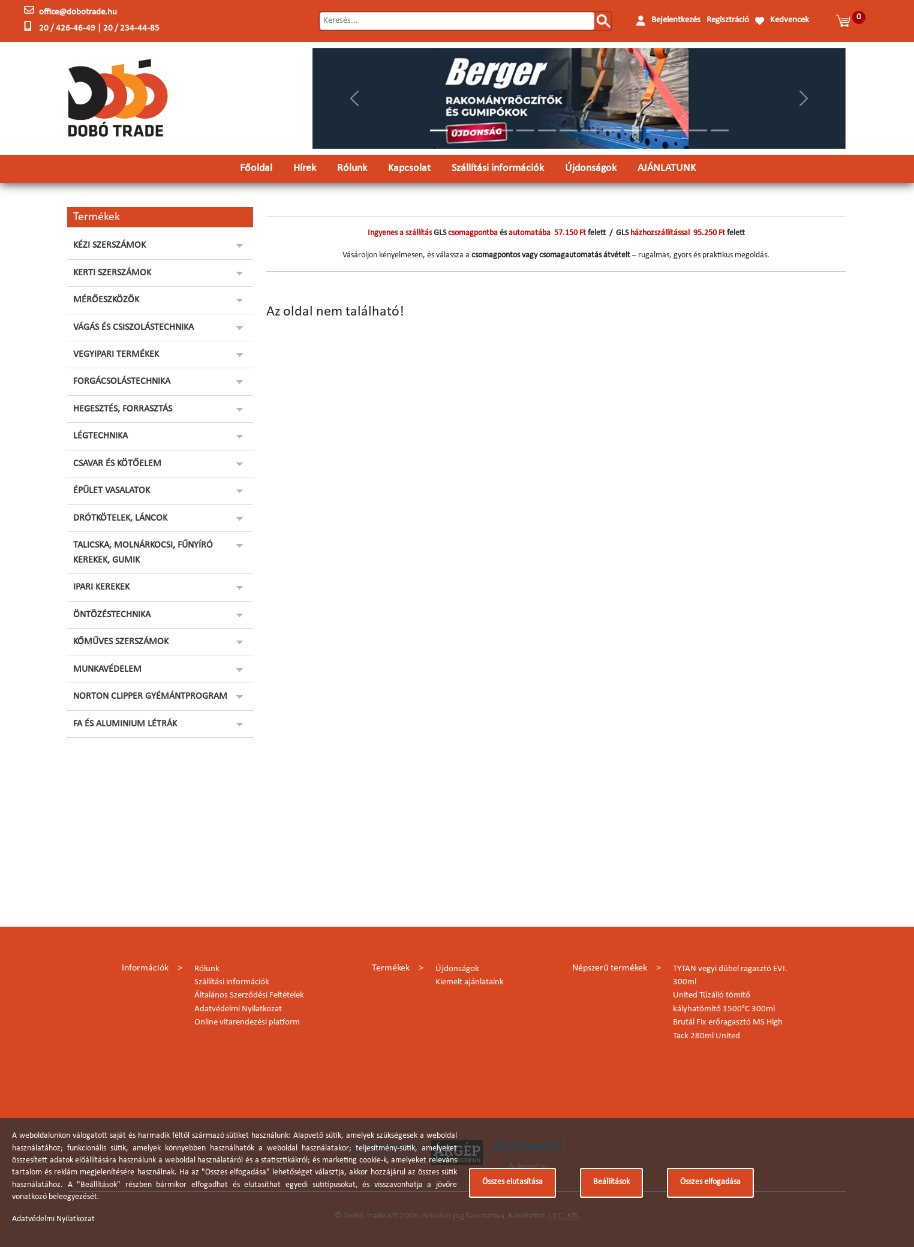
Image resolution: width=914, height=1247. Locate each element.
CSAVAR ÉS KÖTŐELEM (117, 463)
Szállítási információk (498, 168)
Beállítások (611, 1182)
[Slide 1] (439, 130)
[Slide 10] (633, 130)
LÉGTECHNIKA (100, 436)
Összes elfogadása (710, 1182)
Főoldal (256, 168)
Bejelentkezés (675, 20)
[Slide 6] (547, 130)
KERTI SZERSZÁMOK (112, 273)
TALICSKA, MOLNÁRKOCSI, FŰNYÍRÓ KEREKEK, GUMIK (143, 552)
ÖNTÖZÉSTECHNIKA (112, 615)
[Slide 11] (655, 130)
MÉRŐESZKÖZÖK (106, 300)
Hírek (304, 168)
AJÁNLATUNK (667, 168)
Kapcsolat (409, 168)
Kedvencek (789, 20)
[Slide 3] (482, 130)
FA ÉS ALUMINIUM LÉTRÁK (125, 724)
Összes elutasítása (512, 1182)
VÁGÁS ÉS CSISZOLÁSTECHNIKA (133, 327)
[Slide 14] (720, 130)
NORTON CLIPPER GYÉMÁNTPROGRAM (150, 696)
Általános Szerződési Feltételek (249, 995)
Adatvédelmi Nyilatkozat (238, 1009)
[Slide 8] (590, 130)
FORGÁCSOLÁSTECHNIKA (121, 381)
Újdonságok (591, 168)
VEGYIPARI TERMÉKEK (116, 354)
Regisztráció (727, 20)
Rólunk (352, 168)
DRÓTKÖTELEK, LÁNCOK (120, 518)
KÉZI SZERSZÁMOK (109, 245)
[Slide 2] (461, 130)
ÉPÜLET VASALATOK (111, 490)
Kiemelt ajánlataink (469, 982)
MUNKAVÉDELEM (107, 669)
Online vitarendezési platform (247, 1022)
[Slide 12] (677, 130)
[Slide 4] (504, 130)
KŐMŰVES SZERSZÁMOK (121, 642)
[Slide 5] (525, 130)
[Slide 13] (698, 130)
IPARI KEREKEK (101, 587)
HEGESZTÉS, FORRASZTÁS (122, 409)
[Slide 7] (569, 130)
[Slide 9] (612, 130)
